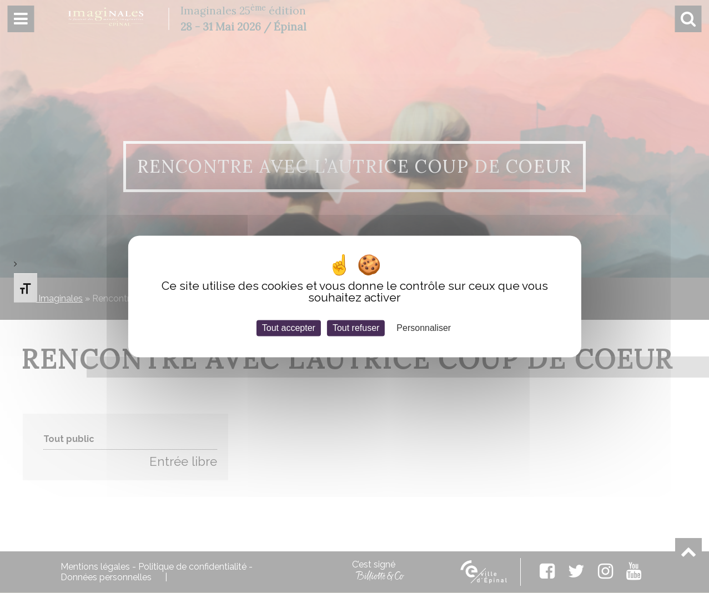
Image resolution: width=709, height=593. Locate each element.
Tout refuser (356, 328)
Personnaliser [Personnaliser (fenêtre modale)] (423, 328)
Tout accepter (288, 328)
